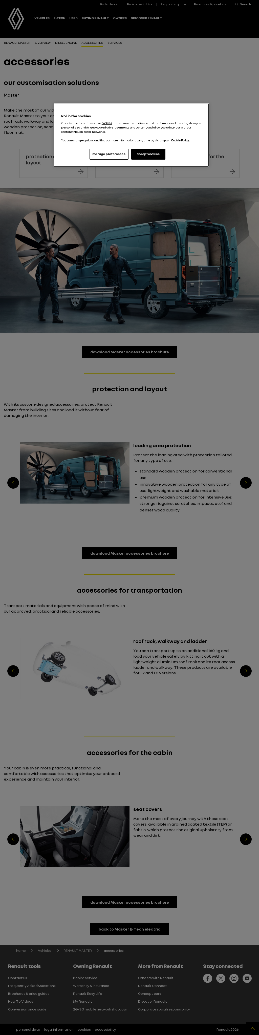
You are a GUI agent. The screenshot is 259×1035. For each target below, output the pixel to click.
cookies (107, 123)
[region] (131, 135)
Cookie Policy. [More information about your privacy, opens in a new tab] (180, 140)
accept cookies (148, 154)
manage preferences (108, 154)
